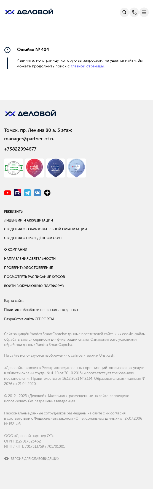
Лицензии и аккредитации (28, 220)
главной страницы (87, 66)
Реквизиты (13, 212)
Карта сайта (14, 301)
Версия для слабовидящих (35, 459)
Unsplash (106, 355)
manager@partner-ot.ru (29, 138)
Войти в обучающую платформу (34, 286)
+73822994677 (20, 149)
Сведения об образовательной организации (45, 229)
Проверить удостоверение (28, 268)
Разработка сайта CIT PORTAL (29, 319)
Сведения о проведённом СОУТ (33, 238)
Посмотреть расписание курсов (34, 277)
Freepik (89, 355)
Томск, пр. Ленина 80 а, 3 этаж (38, 130)
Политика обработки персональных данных (41, 310)
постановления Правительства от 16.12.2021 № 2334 (48, 378)
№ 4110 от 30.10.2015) (65, 373)
